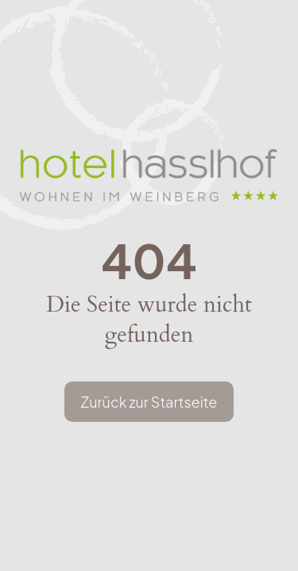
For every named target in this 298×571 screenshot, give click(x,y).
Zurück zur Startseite (148, 402)
